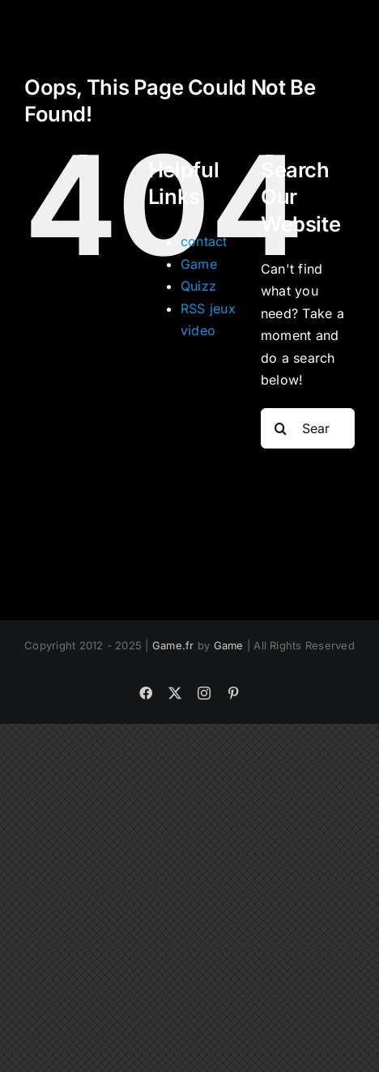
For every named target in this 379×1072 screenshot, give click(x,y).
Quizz (198, 286)
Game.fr (173, 645)
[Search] (281, 428)
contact (204, 241)
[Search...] (308, 428)
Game (199, 264)
